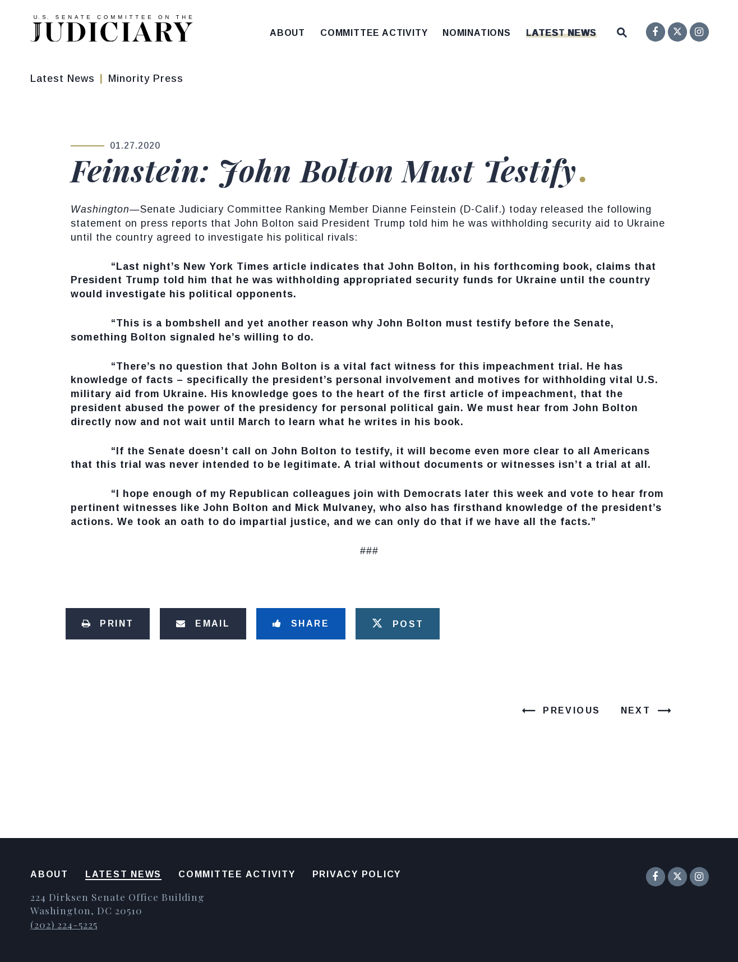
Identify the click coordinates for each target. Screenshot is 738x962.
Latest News (561, 33)
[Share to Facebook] (300, 623)
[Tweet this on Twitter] (398, 623)
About (287, 33)
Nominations (476, 33)
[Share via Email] (203, 623)
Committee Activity (373, 33)
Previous (571, 710)
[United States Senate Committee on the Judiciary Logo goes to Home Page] (115, 30)
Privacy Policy (357, 874)
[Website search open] (622, 30)
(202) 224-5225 (63, 924)
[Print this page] (108, 623)
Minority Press (145, 78)
